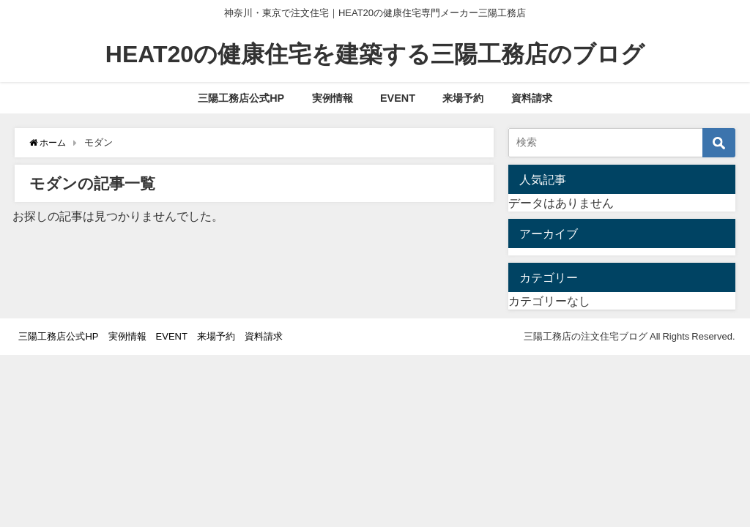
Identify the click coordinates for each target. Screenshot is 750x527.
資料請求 (531, 98)
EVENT (397, 98)
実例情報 (332, 98)
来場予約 (462, 98)
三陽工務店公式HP (241, 98)
